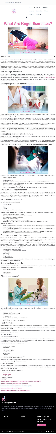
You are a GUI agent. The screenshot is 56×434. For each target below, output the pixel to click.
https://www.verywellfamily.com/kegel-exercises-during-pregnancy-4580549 (16, 386)
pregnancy (25, 64)
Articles (46, 11)
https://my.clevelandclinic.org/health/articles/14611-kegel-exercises (14, 384)
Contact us (31, 15)
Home (30, 8)
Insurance (31, 11)
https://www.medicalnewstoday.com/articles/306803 (11, 388)
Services (37, 8)
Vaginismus (3, 339)
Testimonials (39, 11)
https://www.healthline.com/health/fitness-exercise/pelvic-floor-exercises (15, 391)
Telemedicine (45, 8)
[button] (27, 18)
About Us (39, 15)
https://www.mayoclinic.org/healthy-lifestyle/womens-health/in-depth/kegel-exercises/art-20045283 (21, 382)
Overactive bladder (7, 375)
